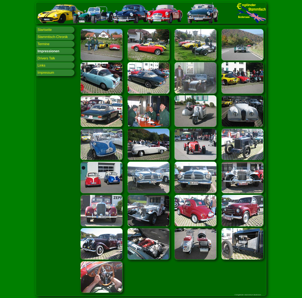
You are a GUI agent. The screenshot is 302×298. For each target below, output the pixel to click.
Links (41, 65)
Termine (43, 44)
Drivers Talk (46, 58)
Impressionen (48, 51)
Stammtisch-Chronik (53, 37)
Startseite (45, 30)
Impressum (46, 72)
